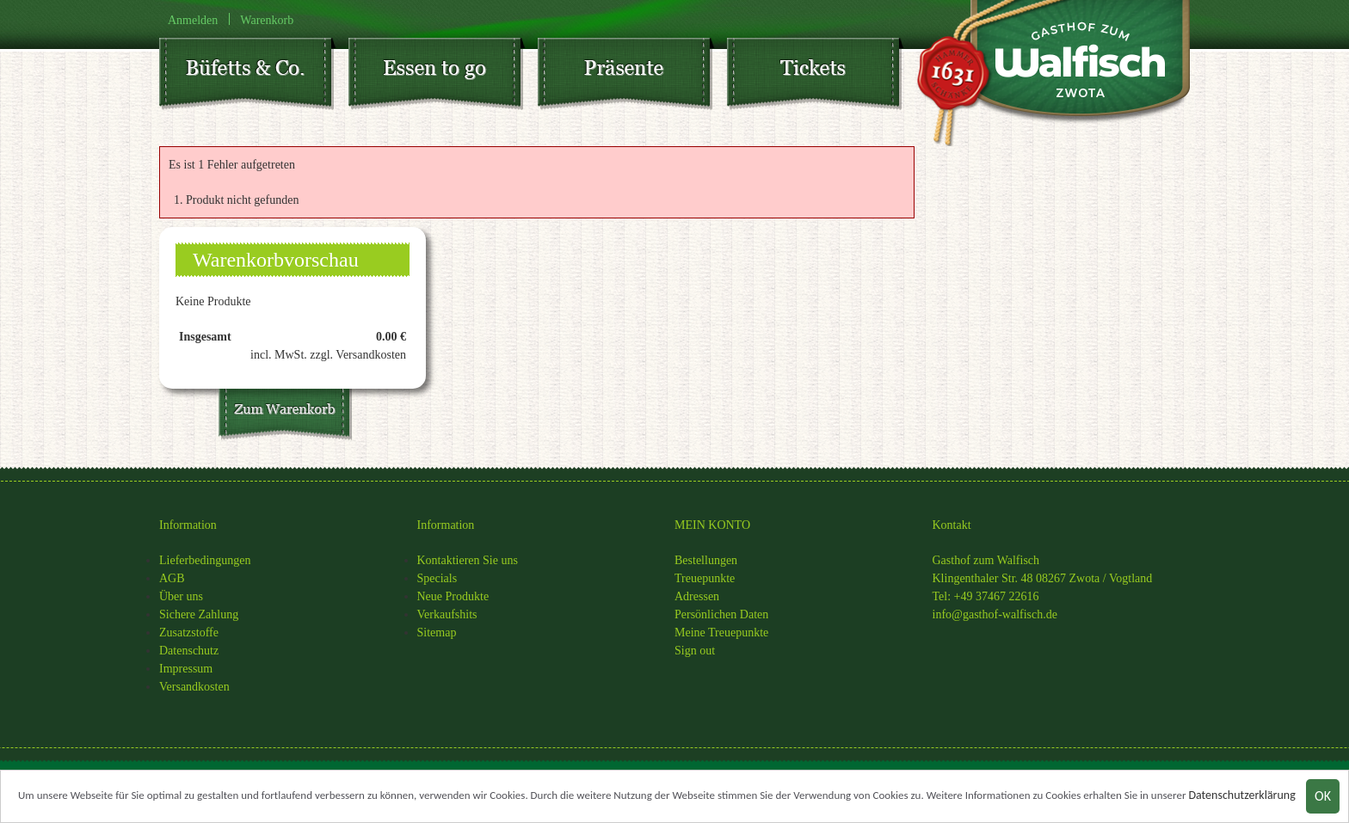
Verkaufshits (447, 614)
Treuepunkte (704, 578)
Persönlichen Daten (721, 614)
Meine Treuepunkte (721, 632)
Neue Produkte (453, 596)
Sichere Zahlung (198, 614)
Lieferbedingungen (205, 560)
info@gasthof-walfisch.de (995, 614)
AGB (172, 578)
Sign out (694, 650)
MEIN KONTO (712, 525)
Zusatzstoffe (189, 632)
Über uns (181, 596)
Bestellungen (705, 560)
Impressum (186, 668)
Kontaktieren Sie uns (467, 560)
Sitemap (437, 632)
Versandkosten (194, 686)
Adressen (696, 596)
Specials (437, 578)
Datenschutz (189, 650)
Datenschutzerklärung (1241, 796)
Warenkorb (266, 19)
